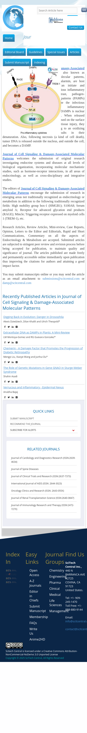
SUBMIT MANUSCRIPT (22, 418)
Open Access (34, 572)
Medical (55, 594)
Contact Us (76, 27)
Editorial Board (14, 52)
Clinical (54, 588)
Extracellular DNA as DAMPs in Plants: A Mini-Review (36, 332)
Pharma (55, 582)
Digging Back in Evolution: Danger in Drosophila (33, 317)
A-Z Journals (35, 583)
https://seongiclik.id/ (13, 664)
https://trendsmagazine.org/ (56, 671)
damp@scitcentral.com (17, 283)
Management (59, 611)
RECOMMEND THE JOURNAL (25, 424)
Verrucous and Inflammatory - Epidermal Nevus (33, 387)
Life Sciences (55, 603)
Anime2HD (37, 639)
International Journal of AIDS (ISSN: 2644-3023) (36, 483)
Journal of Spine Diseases (24, 469)
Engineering (58, 576)
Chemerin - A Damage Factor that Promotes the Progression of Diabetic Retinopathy (43, 350)
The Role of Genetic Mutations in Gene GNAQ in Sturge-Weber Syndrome (42, 370)
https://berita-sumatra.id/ (42, 664)
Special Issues (56, 52)
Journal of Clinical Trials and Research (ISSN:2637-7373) (41, 476)
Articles (74, 52)
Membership (38, 617)
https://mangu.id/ (22, 668)
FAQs (33, 623)
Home (9, 38)
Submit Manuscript (17, 62)
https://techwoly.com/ (25, 671)
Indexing (39, 62)
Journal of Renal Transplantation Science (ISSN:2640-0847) (42, 498)
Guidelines (35, 52)
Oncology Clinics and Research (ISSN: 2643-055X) (37, 490)
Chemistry (56, 570)
